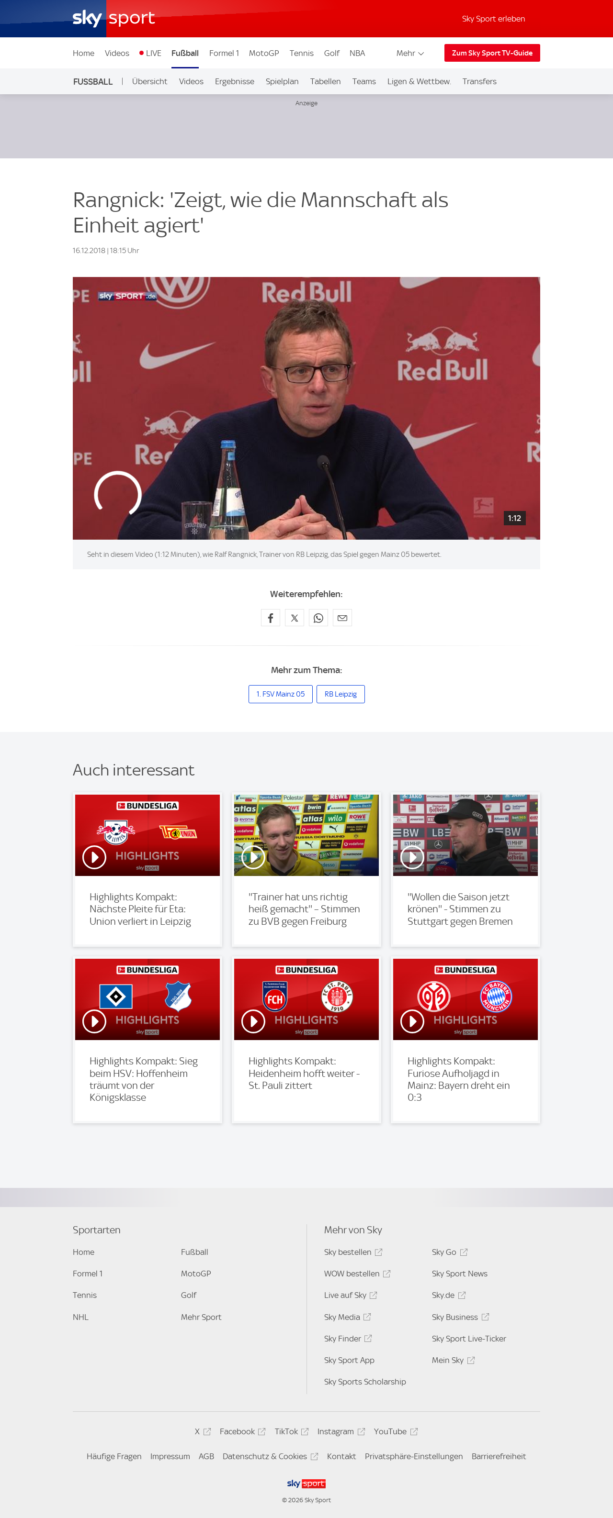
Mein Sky (452, 1361)
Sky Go (448, 1253)
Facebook (241, 1433)
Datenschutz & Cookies (269, 1458)
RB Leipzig (341, 694)
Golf (332, 53)
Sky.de (447, 1296)
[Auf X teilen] (294, 617)
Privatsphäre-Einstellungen (414, 1456)
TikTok (290, 1433)
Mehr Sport (201, 1317)
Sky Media (346, 1318)
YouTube (394, 1433)
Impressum (170, 1456)
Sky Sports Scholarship (365, 1381)
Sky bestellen (352, 1253)
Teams (364, 81)
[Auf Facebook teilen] (270, 617)
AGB (206, 1456)
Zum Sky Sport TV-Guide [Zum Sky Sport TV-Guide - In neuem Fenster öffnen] (492, 53)
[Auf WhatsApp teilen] (318, 617)
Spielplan (282, 81)
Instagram (340, 1433)
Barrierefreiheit (499, 1456)
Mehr (411, 53)
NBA (357, 53)
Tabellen (325, 81)
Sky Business (459, 1318)
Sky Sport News (460, 1273)
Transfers (480, 81)
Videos (117, 53)
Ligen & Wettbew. (419, 81)
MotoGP (264, 53)
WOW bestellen (356, 1275)
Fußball (185, 53)
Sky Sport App (349, 1360)
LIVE (153, 53)
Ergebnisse (234, 81)
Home (83, 53)
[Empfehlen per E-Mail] (342, 617)
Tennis (302, 53)
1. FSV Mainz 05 (281, 694)
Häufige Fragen (114, 1456)
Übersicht (150, 81)
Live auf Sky (349, 1296)
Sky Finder (346, 1340)
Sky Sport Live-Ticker (469, 1338)
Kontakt (341, 1456)
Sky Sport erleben (493, 18)
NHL (81, 1317)
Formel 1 (224, 53)
